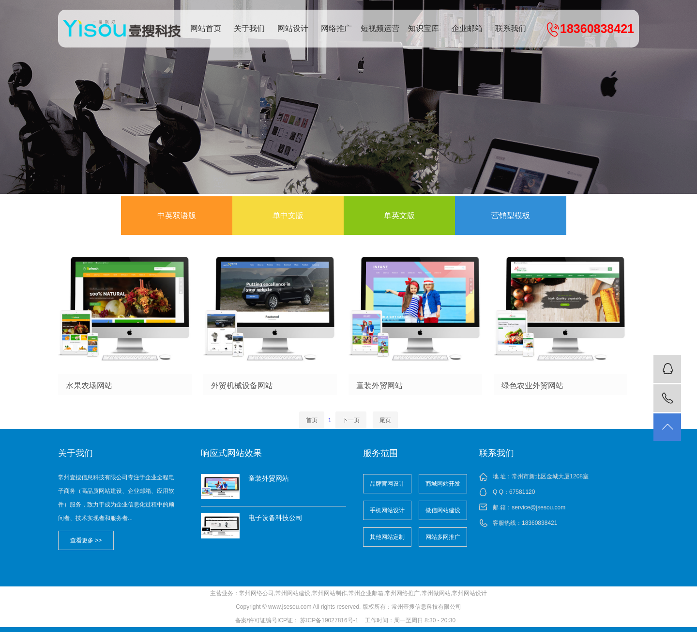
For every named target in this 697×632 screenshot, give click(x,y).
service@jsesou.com (538, 507)
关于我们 (249, 28)
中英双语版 (176, 215)
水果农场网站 (89, 385)
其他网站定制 (387, 537)
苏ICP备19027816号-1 (329, 620)
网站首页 (205, 28)
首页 (312, 420)
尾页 (385, 420)
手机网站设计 (387, 510)
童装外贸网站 (379, 385)
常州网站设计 (469, 593)
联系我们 (510, 28)
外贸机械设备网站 (242, 385)
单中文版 (288, 215)
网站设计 (292, 28)
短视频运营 (380, 28)
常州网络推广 (402, 593)
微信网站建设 (442, 510)
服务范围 (380, 453)
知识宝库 (423, 28)
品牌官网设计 (387, 483)
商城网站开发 (442, 483)
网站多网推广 (442, 537)
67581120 (522, 492)
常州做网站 (436, 593)
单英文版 (399, 215)
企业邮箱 (467, 28)
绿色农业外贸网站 (532, 385)
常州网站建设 (292, 593)
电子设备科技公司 (275, 517)
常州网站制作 (329, 593)
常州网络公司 (256, 593)
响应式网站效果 (231, 453)
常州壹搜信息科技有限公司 (123, 28)
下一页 (351, 420)
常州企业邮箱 (365, 593)
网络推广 (336, 28)
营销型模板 (510, 215)
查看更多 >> (86, 540)
